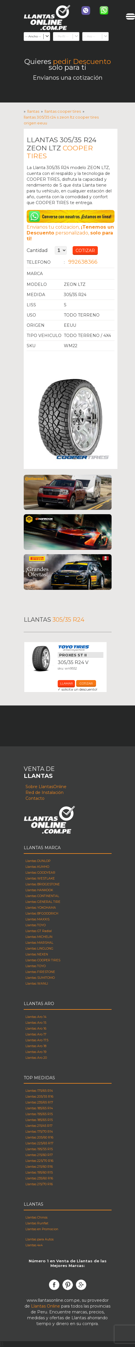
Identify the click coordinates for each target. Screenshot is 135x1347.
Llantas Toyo (80, 648)
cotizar (86, 683)
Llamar (66, 683)
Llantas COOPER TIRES (63, 111)
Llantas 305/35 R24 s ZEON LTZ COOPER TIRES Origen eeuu (61, 120)
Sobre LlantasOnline (45, 786)
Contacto (35, 798)
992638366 (83, 261)
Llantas (33, 111)
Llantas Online (45, 1306)
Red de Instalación (44, 792)
